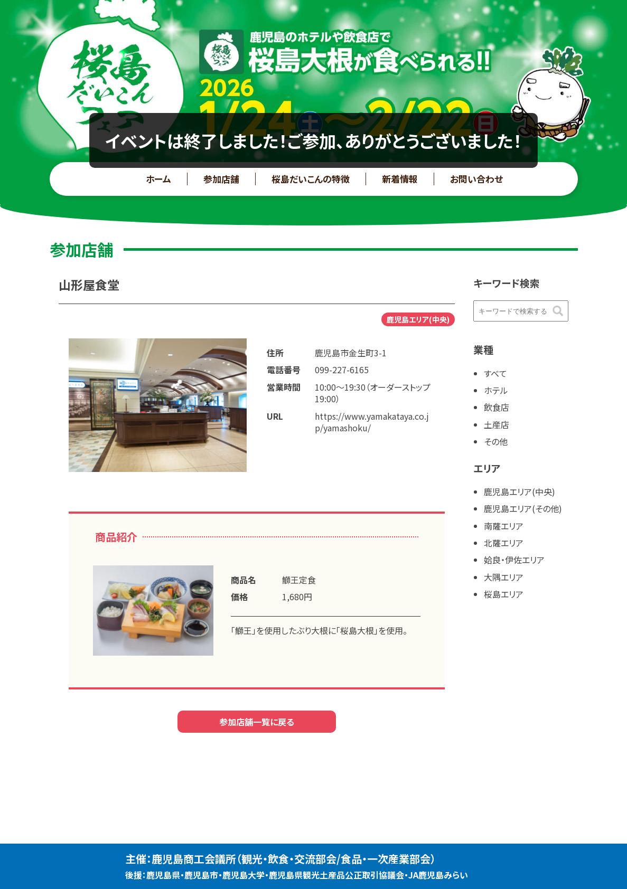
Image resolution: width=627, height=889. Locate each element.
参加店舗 (221, 178)
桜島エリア (503, 594)
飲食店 (496, 407)
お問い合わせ (476, 178)
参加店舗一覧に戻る (256, 721)
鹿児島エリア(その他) (523, 508)
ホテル (496, 390)
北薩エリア (503, 542)
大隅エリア (503, 577)
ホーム (158, 178)
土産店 (496, 424)
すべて (495, 373)
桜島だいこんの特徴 (311, 178)
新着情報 (400, 178)
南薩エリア (503, 525)
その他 (496, 441)
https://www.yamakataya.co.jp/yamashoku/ (372, 422)
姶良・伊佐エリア (514, 559)
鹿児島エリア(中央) (519, 491)
